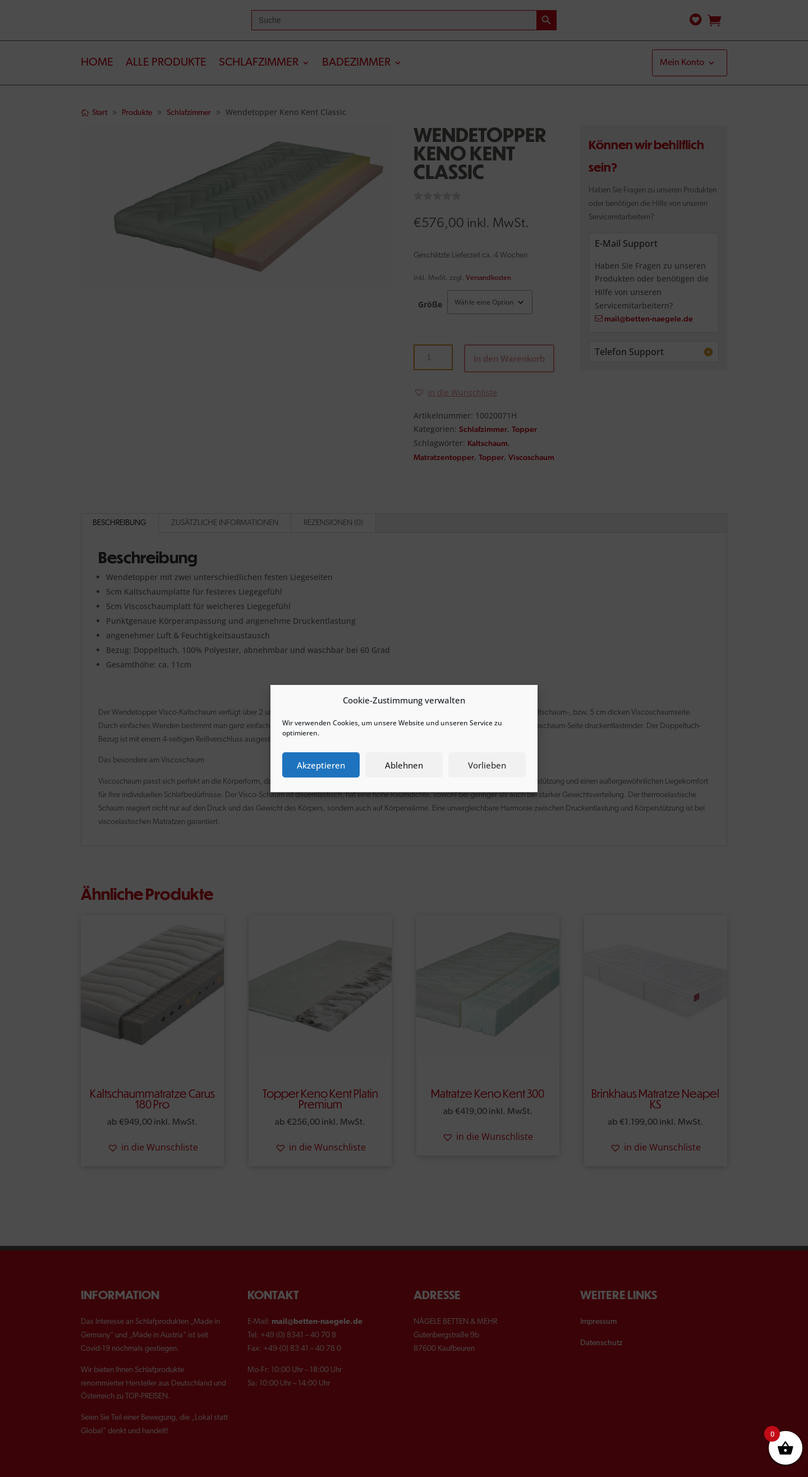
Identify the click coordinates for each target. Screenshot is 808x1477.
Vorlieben (487, 765)
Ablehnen (404, 765)
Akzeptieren (321, 765)
